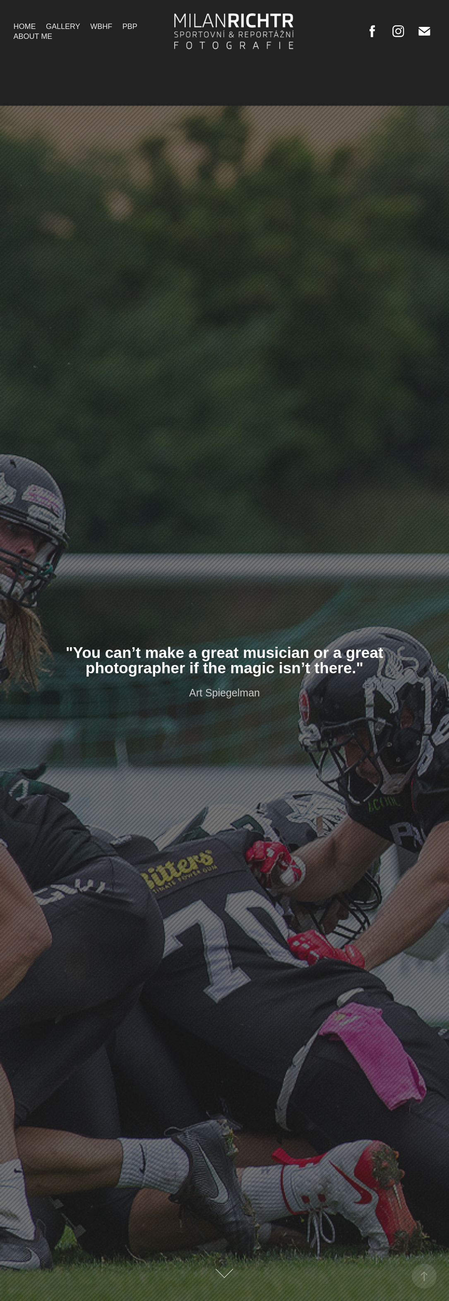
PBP (129, 26)
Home (25, 26)
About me (33, 36)
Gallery (63, 26)
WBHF (101, 26)
